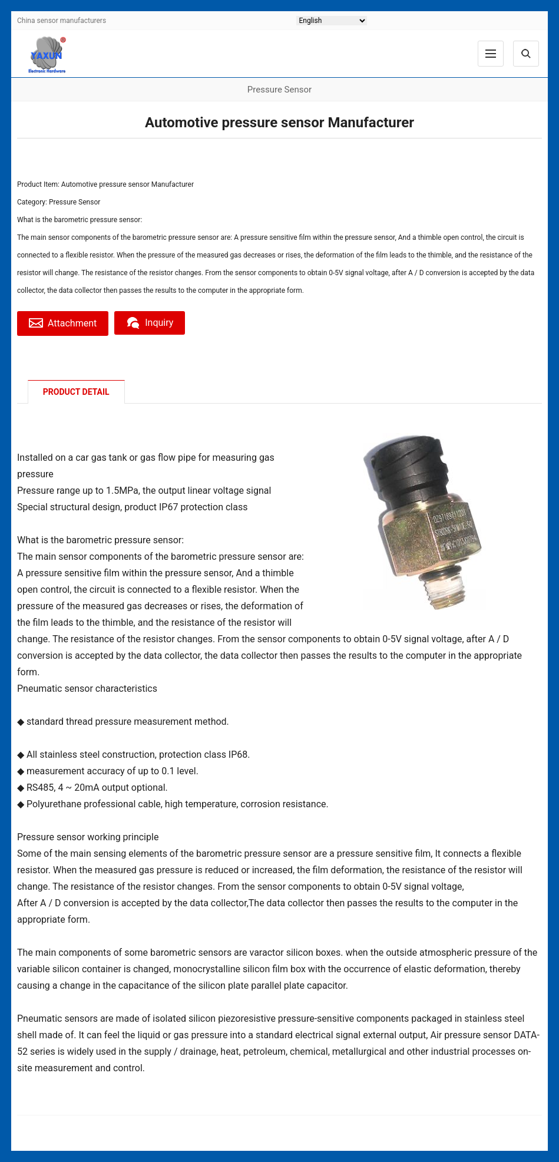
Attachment (63, 323)
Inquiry (149, 323)
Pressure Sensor (74, 202)
